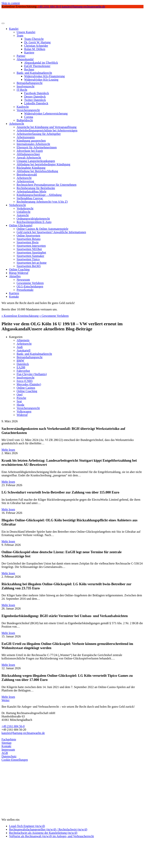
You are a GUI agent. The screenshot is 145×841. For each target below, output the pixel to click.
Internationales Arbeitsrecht (33, 144)
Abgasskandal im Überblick (41, 62)
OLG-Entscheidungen (30, 286)
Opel (19, 394)
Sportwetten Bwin (28, 242)
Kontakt (14, 296)
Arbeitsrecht (16, 123)
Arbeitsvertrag (25, 181)
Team (20, 35)
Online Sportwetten (28, 235)
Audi (20, 347)
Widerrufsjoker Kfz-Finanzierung (44, 76)
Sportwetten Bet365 (29, 266)
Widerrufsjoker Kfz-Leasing (41, 79)
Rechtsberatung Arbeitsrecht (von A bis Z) (42, 201)
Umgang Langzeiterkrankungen (36, 161)
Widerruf (22, 414)
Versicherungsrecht (28, 110)
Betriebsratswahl (27, 174)
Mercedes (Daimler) (29, 384)
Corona (28, 116)
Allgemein (23, 340)
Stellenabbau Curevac (30, 198)
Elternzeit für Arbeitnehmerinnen (37, 147)
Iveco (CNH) (24, 381)
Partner (21, 55)
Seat (19, 401)
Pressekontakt (25, 289)
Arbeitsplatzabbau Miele (31, 191)
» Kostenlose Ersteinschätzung (20, 315)
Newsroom (23, 279)
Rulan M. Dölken (34, 49)
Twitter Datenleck (35, 100)
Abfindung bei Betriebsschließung (37, 171)
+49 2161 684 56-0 (13, 726)
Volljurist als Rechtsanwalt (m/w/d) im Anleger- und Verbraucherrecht (51, 836)
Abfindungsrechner (28, 154)
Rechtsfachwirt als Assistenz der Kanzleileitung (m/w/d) (43, 832)
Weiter (5, 700)
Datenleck (23, 364)
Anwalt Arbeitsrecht (29, 157)
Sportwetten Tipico (28, 259)
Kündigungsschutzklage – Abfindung (39, 194)
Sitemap (6, 742)
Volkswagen (24, 411)
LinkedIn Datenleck (36, 103)
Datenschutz (9, 756)
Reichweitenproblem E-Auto (34, 222)
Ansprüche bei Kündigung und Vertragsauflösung (46, 127)
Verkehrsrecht (17, 205)
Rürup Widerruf (18, 272)
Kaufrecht (23, 106)
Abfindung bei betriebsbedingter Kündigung (43, 164)
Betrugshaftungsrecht (29, 83)
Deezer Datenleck (35, 96)
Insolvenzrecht (25, 86)
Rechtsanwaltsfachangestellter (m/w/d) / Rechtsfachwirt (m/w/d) (48, 829)
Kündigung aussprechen (31, 140)
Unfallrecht (23, 211)
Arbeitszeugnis (26, 137)
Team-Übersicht (34, 38)
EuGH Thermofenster (37, 66)
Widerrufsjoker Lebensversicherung (46, 113)
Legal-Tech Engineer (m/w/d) (27, 826)
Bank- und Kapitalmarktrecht (34, 72)
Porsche (21, 397)
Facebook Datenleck (36, 93)
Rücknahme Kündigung (31, 167)
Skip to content (11, 3)
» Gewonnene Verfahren (54, 315)
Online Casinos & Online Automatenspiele (42, 228)
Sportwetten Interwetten (31, 245)
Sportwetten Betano (29, 239)
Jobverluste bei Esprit (30, 150)
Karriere (29, 52)
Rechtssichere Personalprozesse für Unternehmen (46, 184)
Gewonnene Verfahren (30, 283)
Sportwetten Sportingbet (31, 252)
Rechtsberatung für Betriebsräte (36, 188)
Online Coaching (19, 269)
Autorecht (23, 215)
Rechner (29, 69)
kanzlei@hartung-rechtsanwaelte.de (23, 733)
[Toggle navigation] (3, 23)
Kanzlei (14, 28)
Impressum (8, 749)
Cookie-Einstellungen (15, 759)
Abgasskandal (25, 59)
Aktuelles (15, 276)
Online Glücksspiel (20, 225)
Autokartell (23, 350)
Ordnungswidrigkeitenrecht (33, 218)
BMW (20, 360)
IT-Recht (22, 89)
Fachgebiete (9, 739)
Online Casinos (26, 387)
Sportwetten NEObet (29, 249)
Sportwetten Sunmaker (30, 255)
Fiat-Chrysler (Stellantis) (32, 374)
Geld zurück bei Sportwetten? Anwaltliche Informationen (51, 232)
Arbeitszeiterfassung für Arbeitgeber (39, 133)
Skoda (20, 404)
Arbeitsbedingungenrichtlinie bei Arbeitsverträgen (47, 130)
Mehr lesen (8, 449)
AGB (5, 753)
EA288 (21, 367)
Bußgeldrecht (25, 120)
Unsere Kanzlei (26, 32)
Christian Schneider (36, 45)
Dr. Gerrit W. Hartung (37, 42)
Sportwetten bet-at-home (32, 262)
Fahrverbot (23, 370)
